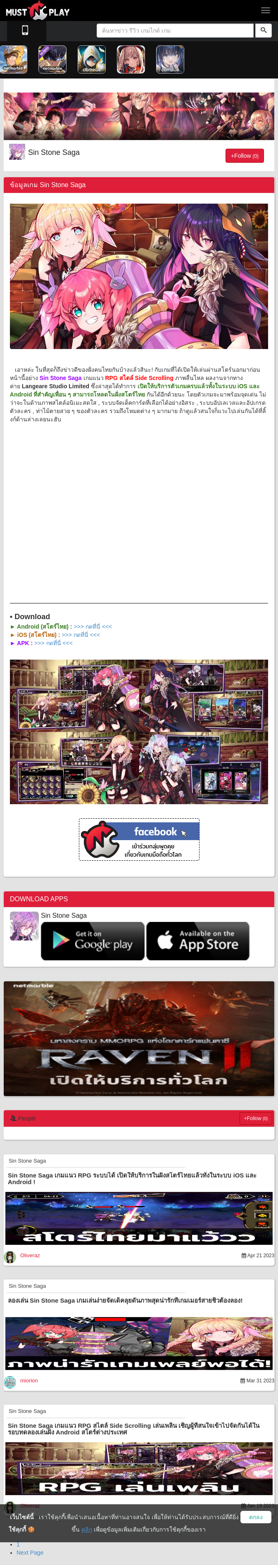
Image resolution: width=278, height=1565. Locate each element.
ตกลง (256, 1517)
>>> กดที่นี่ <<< (93, 626)
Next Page (30, 1552)
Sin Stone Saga (54, 152)
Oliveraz (30, 1255)
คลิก (86, 1529)
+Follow (245, 155)
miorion (29, 1380)
